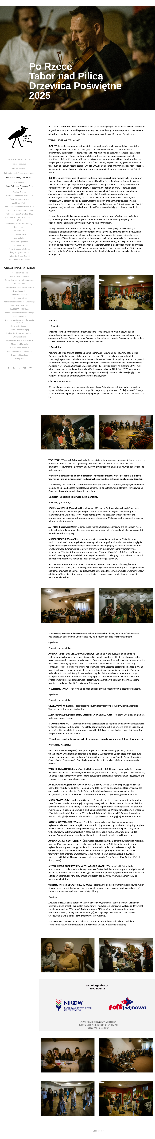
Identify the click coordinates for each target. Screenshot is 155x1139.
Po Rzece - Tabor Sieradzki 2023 (19, 213)
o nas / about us (19, 163)
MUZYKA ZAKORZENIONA (19, 159)
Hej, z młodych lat (19, 298)
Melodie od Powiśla (19, 344)
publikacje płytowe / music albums (19, 268)
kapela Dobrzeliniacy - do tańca (19, 340)
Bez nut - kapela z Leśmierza (19, 351)
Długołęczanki (19, 291)
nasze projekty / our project (19, 178)
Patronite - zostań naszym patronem (19, 173)
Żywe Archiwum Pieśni (19, 199)
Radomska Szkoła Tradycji (19, 256)
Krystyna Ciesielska (19, 355)
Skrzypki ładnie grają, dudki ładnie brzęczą (19, 321)
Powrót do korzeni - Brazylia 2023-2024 (19, 218)
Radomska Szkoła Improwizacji (19, 223)
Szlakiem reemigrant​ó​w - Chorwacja (19, 301)
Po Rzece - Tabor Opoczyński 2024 (19, 206)
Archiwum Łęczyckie (19, 241)
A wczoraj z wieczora (19, 305)
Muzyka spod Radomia (19, 347)
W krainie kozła (19, 336)
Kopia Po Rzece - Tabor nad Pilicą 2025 (19, 187)
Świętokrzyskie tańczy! (19, 252)
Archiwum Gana (19, 234)
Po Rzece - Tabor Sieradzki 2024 (19, 210)
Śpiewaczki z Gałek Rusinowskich (19, 287)
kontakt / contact (19, 168)
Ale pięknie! (19, 182)
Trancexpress (19, 227)
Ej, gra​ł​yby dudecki (19, 326)
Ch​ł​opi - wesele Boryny (19, 329)
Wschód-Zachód (19, 192)
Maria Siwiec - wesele (19, 276)
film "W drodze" (19, 245)
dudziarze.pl (19, 230)
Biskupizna (19, 358)
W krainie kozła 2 (19, 294)
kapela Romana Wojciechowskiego (19, 312)
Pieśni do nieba (19, 316)
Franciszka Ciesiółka (19, 272)
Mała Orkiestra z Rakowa (19, 248)
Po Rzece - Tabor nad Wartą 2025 (19, 195)
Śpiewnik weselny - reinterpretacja (19, 280)
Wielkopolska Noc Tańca (19, 259)
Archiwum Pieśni (19, 203)
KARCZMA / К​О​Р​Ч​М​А (19, 309)
